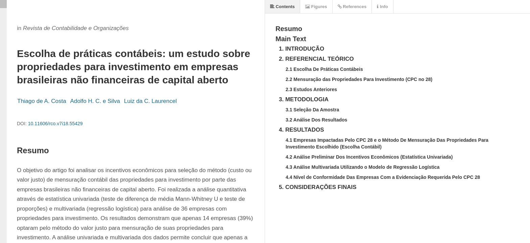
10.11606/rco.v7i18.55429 (55, 123)
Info (382, 6)
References (352, 6)
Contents (282, 6)
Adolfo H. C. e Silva (95, 101)
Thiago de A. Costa (41, 101)
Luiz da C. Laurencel (150, 101)
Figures (316, 6)
